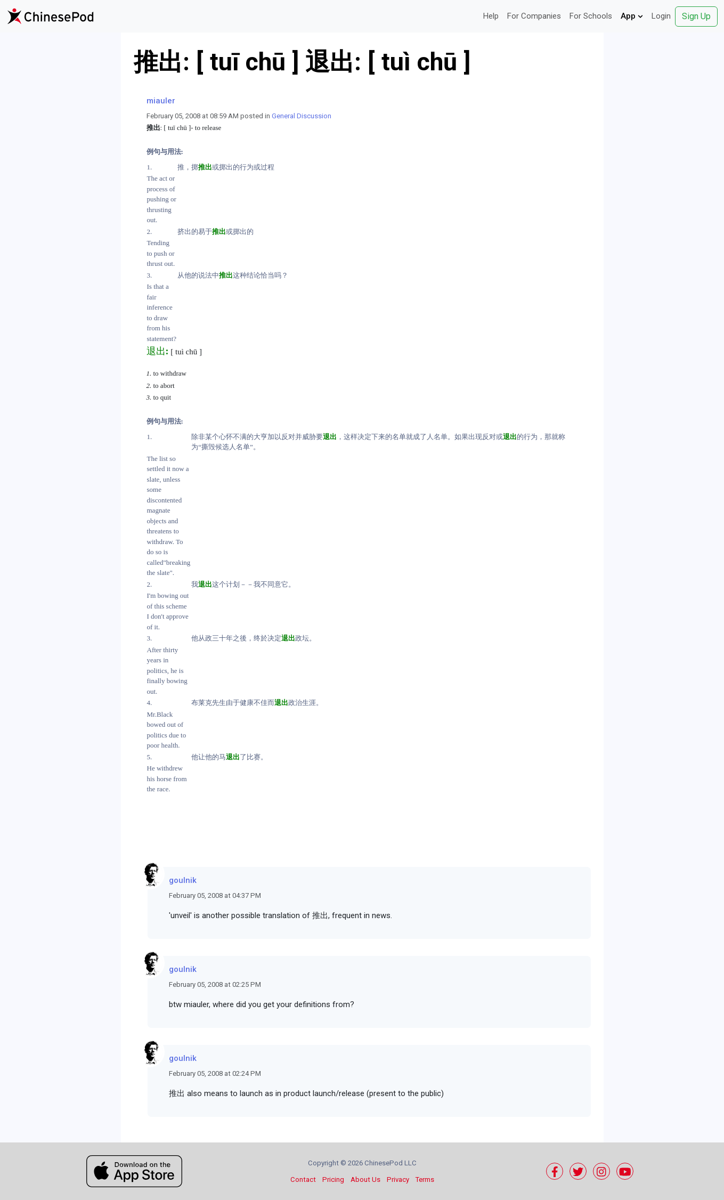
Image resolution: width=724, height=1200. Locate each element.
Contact (303, 1179)
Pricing (333, 1179)
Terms (425, 1179)
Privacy (398, 1179)
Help (491, 16)
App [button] (632, 16)
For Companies (534, 16)
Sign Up (696, 16)
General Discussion (301, 116)
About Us (365, 1179)
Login (661, 16)
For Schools (591, 16)
